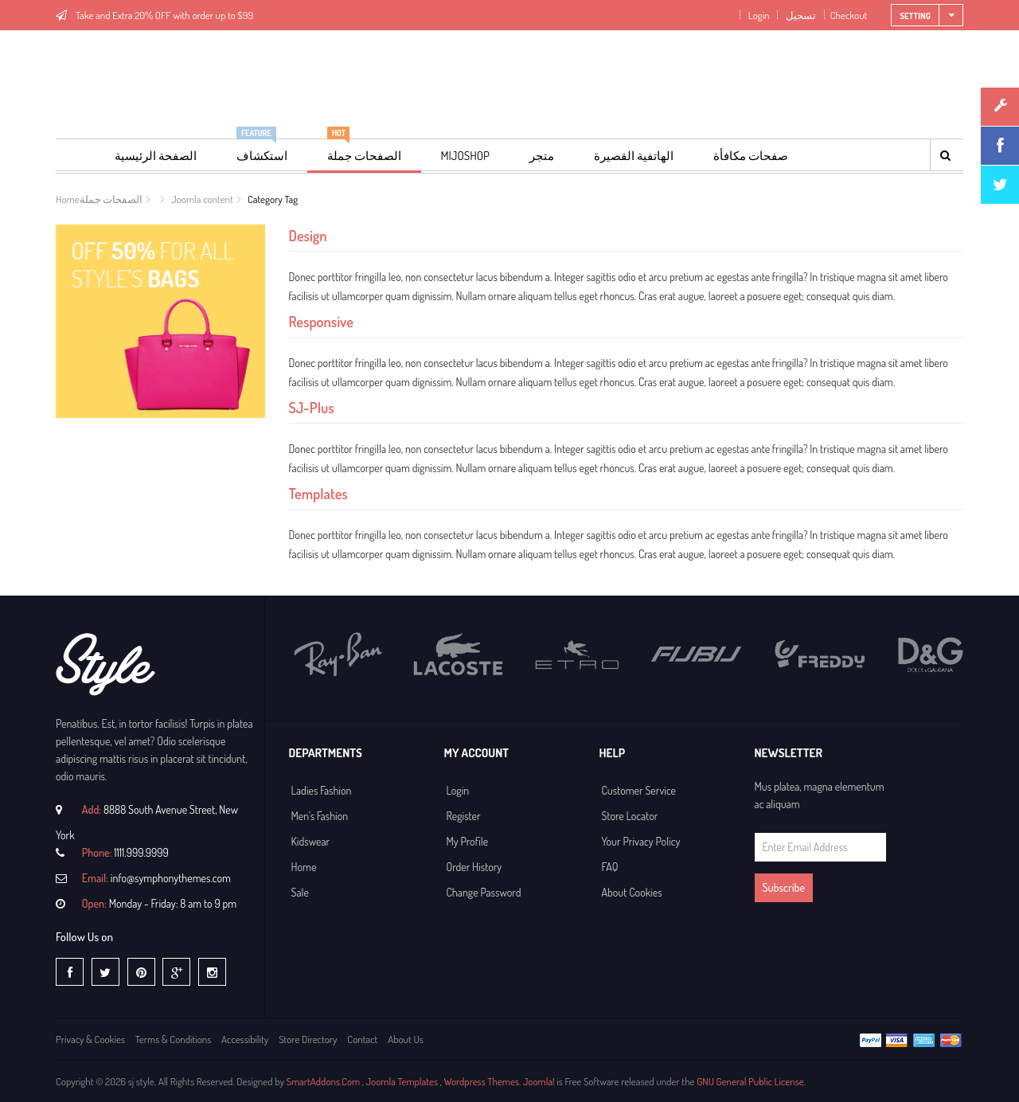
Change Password (484, 892)
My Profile (468, 841)
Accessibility (244, 1039)
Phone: (97, 852)
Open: (94, 903)
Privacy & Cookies (90, 1039)
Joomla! (539, 1081)
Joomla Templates (402, 1081)
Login (757, 15)
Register (464, 816)
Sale (300, 892)
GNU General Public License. (751, 1081)
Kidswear (310, 841)
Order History (474, 866)
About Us (406, 1039)
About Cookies (632, 892)
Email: (95, 878)
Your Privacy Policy (641, 841)
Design (308, 235)
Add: (91, 809)
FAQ (610, 866)
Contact (362, 1039)
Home (68, 199)
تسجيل (799, 15)
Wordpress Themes (481, 1081)
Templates (318, 493)
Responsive (321, 321)
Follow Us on (84, 936)
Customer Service (639, 790)
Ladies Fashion (321, 790)
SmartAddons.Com (323, 1081)
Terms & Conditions (173, 1039)
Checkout (849, 15)
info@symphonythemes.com (171, 878)
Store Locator (630, 816)
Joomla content (202, 199)
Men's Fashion (320, 816)
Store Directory (308, 1039)
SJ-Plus (311, 407)
